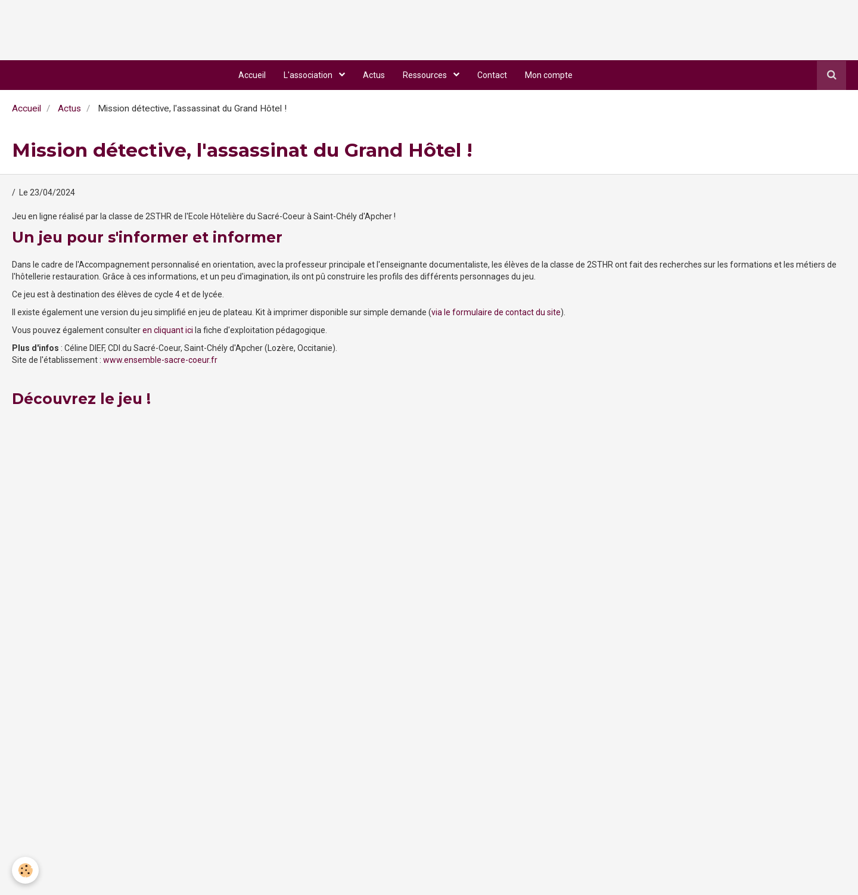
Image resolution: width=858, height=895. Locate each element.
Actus (374, 75)
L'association (309, 75)
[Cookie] (25, 870)
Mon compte (549, 75)
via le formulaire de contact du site (496, 312)
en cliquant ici (167, 330)
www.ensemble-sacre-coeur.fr (160, 360)
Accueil (252, 75)
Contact (492, 75)
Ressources (426, 75)
